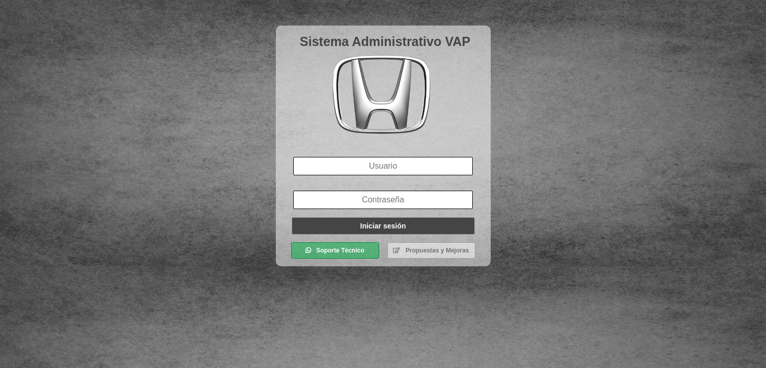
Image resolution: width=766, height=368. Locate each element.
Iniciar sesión (383, 226)
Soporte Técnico (334, 250)
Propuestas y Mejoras (431, 250)
